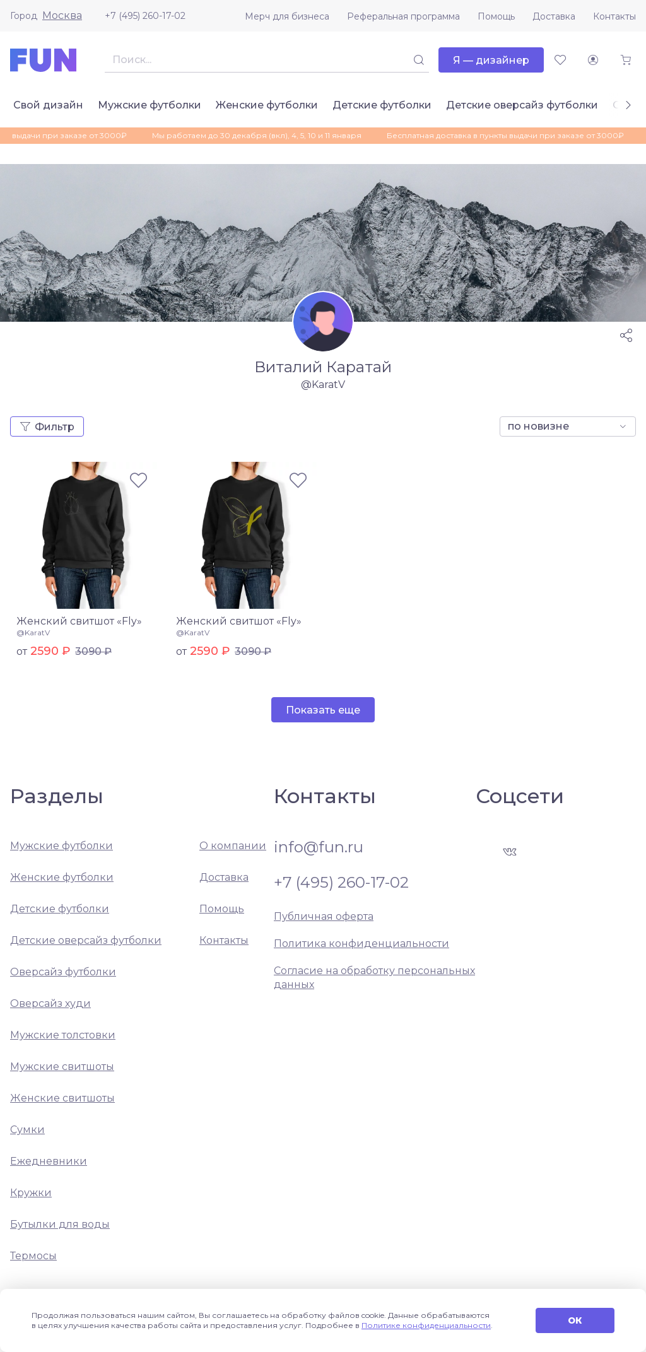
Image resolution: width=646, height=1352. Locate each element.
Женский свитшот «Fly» (79, 621)
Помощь (496, 16)
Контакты (614, 16)
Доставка (553, 16)
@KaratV (33, 632)
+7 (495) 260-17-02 (145, 15)
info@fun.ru (318, 847)
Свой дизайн (48, 105)
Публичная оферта (323, 916)
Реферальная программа (403, 16)
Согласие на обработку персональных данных (374, 977)
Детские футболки (382, 105)
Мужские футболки (149, 105)
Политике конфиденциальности (426, 1325)
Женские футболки (267, 105)
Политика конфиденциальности (361, 943)
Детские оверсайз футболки (522, 105)
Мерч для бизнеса (287, 16)
